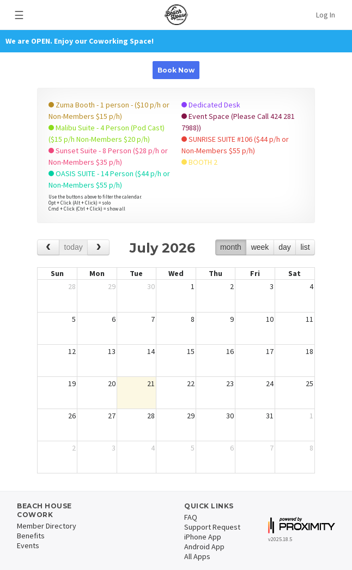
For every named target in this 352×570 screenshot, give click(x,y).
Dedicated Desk (210, 105)
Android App (204, 546)
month (230, 247)
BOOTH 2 (199, 162)
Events (28, 545)
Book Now (176, 70)
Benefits (31, 536)
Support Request (212, 527)
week (260, 247)
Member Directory (46, 526)
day (284, 247)
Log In (325, 15)
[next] (98, 247)
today (73, 247)
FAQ (190, 517)
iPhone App (202, 537)
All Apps (197, 556)
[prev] (48, 247)
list (304, 247)
